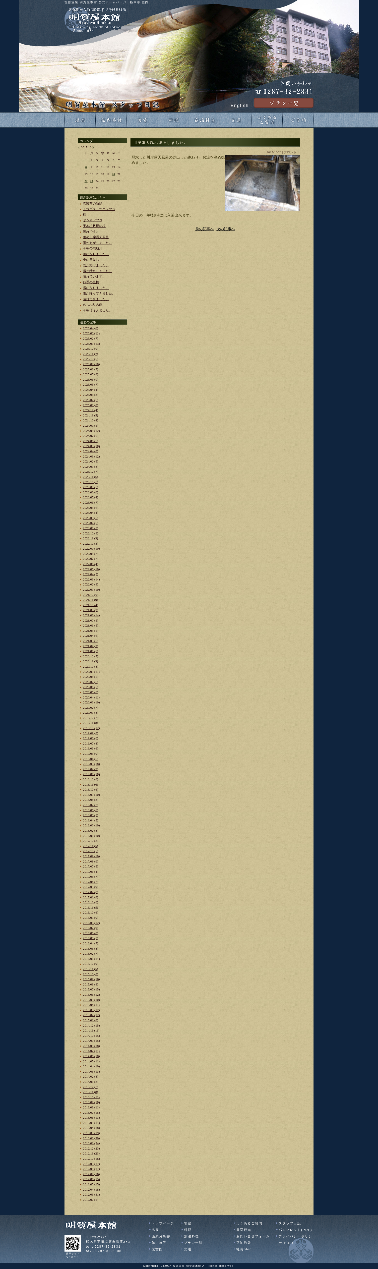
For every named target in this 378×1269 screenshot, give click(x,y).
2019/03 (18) (91, 764)
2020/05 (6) (90, 692)
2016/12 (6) (90, 902)
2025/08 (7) (90, 369)
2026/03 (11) (91, 333)
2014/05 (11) (91, 1061)
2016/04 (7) (90, 943)
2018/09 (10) (91, 795)
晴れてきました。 (96, 299)
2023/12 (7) (90, 471)
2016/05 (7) (90, 938)
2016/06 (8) (90, 933)
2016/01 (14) (91, 959)
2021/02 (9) (90, 646)
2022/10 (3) (90, 543)
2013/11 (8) (90, 1092)
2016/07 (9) (90, 928)
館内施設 (159, 1243)
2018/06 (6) (90, 810)
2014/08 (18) (91, 1046)
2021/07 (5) (90, 620)
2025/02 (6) (90, 400)
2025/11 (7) (90, 354)
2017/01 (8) (90, 897)
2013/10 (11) (91, 1097)
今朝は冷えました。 (97, 310)
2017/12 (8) (90, 841)
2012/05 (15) (91, 1184)
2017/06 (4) (90, 871)
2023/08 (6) (90, 492)
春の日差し (91, 260)
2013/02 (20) (91, 1138)
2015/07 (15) (91, 989)
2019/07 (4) (90, 743)
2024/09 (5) (90, 425)
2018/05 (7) (90, 815)
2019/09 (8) (90, 733)
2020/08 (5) (90, 677)
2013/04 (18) (91, 1128)
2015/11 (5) (90, 969)
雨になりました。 (96, 254)
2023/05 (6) (90, 508)
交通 (187, 1249)
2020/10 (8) (90, 666)
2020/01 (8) (90, 712)
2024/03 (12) (91, 456)
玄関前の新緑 (92, 203)
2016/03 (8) (90, 948)
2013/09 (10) (91, 1102)
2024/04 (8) (90, 451)
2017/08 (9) (90, 861)
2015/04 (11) (91, 1005)
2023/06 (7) (90, 502)
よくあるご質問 (249, 1223)
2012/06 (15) (91, 1179)
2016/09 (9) (90, 918)
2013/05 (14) (91, 1123)
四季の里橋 (91, 282)
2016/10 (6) (90, 912)
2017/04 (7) (90, 882)
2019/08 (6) (90, 738)
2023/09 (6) (90, 487)
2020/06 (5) (90, 687)
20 (113, 174)
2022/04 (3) (90, 574)
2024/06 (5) (90, 441)
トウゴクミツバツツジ (99, 209)
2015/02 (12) (91, 1015)
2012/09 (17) (91, 1164)
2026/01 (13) (91, 344)
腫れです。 (91, 231)
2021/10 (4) (90, 605)
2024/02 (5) (90, 461)
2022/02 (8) (90, 584)
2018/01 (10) (91, 836)
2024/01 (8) (90, 466)
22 (86, 181)
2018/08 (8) (90, 800)
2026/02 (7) (90, 338)
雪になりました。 (96, 288)
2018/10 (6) (90, 789)
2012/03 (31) (91, 1194)
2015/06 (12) (91, 994)
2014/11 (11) (91, 1030)
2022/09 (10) (91, 548)
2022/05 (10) (91, 569)
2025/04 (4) (90, 390)
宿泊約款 (243, 1243)
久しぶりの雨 (92, 304)
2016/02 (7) (90, 953)
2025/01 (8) (90, 405)
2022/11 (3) (90, 538)
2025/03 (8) (90, 395)
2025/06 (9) (90, 379)
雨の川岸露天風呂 (96, 237)
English (240, 105)
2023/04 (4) (90, 513)
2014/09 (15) (91, 1040)
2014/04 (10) (91, 1066)
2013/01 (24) (91, 1143)
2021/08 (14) (91, 615)
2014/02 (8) (90, 1076)
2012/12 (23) (91, 1148)
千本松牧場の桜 (94, 226)
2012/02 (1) (90, 1200)
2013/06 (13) (91, 1117)
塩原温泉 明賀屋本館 (187, 1266)
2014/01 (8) (90, 1082)
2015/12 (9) (90, 964)
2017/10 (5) (90, 851)
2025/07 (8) (90, 374)
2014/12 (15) (91, 1025)
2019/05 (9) (90, 753)
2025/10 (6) (90, 359)
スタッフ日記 (290, 1223)
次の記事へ (225, 229)
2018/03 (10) (91, 825)
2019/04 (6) (90, 759)
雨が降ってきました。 (99, 293)
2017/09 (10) (91, 856)
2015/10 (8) (90, 974)
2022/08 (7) (90, 554)
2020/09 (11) (91, 672)
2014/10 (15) (91, 1036)
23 (91, 181)
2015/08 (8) (90, 984)
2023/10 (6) (90, 482)
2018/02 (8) (90, 830)
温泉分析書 (161, 1236)
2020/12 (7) (90, 656)
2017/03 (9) (90, 887)
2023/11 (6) (90, 477)
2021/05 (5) (90, 631)
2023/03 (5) (90, 518)
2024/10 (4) (90, 420)
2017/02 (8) (90, 892)
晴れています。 (94, 276)
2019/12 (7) (90, 718)
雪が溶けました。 (96, 265)
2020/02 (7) (90, 707)
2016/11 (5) (90, 907)
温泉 (155, 1230)
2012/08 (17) (91, 1169)
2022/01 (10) (91, 589)
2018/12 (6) (90, 779)
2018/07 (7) (90, 805)
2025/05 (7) (90, 384)
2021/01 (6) (90, 651)
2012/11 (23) (91, 1153)
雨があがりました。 (97, 243)
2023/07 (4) (90, 497)
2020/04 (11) (91, 697)
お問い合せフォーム (253, 1236)
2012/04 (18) (91, 1189)
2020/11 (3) (90, 661)
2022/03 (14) (91, 579)
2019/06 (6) (90, 748)
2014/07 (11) (91, 1051)
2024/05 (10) (91, 446)
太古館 (157, 1249)
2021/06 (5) (90, 625)
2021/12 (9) (90, 595)
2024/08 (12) (91, 431)
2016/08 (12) (91, 923)
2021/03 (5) (90, 641)
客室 (187, 1223)
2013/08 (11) (91, 1107)
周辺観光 (243, 1230)
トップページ (163, 1223)
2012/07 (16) (91, 1174)
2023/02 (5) (90, 523)
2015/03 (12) (91, 1010)
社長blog (244, 1249)
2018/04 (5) (90, 820)
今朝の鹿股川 (92, 248)
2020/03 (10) (91, 702)
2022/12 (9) (90, 533)
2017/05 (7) (90, 876)
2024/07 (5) (90, 436)
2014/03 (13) (91, 1071)
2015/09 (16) (91, 979)
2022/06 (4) (90, 564)
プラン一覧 (193, 1243)
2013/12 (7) (90, 1087)
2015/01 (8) (90, 1020)
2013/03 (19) (91, 1133)
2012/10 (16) (91, 1158)
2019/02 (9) (90, 769)
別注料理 (191, 1236)
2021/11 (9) (90, 600)
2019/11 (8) (90, 723)
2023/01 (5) (90, 528)
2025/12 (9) (90, 348)
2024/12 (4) (90, 410)
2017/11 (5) (90, 846)
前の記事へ (204, 229)
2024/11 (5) (90, 415)
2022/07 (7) (90, 559)
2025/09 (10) (91, 364)
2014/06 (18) (91, 1056)
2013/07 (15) (91, 1112)
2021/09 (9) (90, 610)
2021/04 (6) (90, 635)
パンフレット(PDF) (295, 1230)
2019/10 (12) (91, 728)
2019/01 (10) (91, 774)
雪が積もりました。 (97, 271)
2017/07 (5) (90, 866)
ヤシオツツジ (92, 220)
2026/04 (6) (90, 328)
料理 (187, 1230)
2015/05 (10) (91, 1000)
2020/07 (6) (90, 682)
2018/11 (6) (90, 784)
